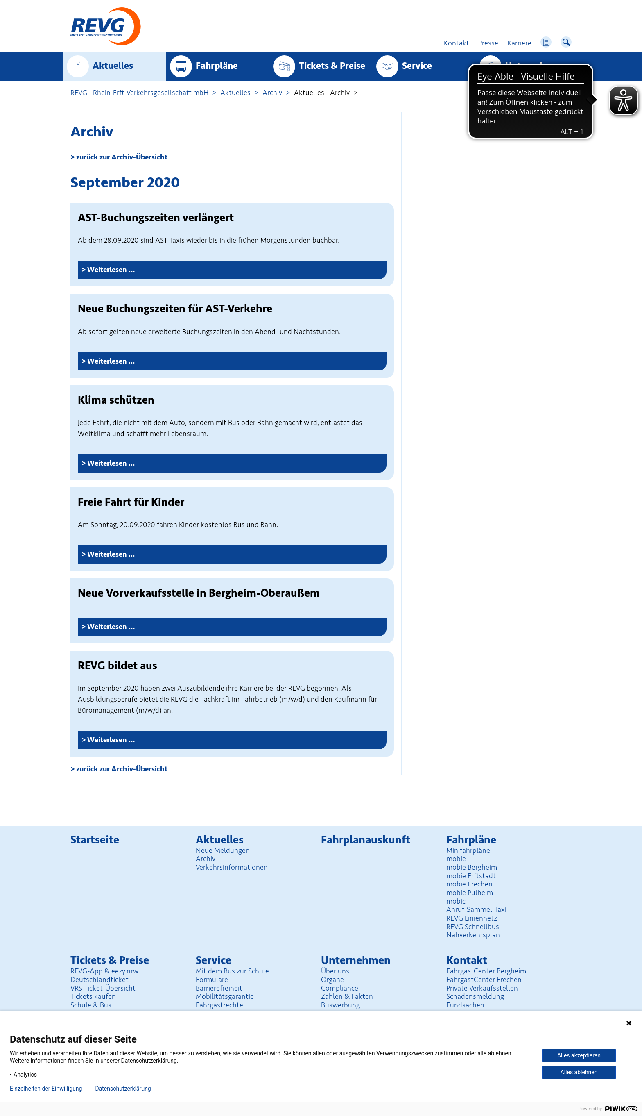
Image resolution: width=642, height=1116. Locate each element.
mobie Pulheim (469, 892)
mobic (456, 901)
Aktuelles (113, 66)
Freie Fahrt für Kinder (131, 502)
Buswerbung (340, 1004)
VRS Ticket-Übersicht (103, 988)
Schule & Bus (90, 1004)
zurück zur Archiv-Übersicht (121, 156)
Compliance (339, 988)
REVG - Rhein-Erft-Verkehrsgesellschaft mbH (139, 92)
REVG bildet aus (117, 666)
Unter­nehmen (534, 66)
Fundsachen (465, 1004)
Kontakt (466, 960)
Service (417, 66)
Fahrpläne (217, 66)
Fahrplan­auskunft (365, 840)
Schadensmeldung (475, 996)
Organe (332, 979)
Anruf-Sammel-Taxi (476, 909)
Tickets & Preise (332, 66)
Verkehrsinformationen (232, 867)
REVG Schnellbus (472, 926)
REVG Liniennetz (471, 918)
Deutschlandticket (99, 979)
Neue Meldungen (223, 850)
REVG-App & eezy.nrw (104, 970)
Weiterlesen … (137, 271)
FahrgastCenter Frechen (484, 979)
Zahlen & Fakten (347, 996)
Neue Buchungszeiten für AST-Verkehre (175, 309)
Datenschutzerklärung (123, 1088)
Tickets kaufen (93, 996)
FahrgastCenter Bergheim (486, 970)
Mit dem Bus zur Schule (232, 970)
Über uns (335, 970)
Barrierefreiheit (219, 988)
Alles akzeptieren (579, 1055)
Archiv (272, 92)
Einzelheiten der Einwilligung (46, 1088)
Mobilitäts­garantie (225, 996)
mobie (456, 858)
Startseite (94, 840)
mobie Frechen (469, 884)
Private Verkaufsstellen (482, 988)
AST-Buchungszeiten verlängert (156, 218)
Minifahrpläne (468, 850)
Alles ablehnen (579, 1072)
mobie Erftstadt (471, 875)
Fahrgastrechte (219, 1004)
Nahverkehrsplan (473, 934)
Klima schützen (116, 400)
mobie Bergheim (471, 867)
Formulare (212, 979)
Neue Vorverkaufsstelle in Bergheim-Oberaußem (199, 593)
